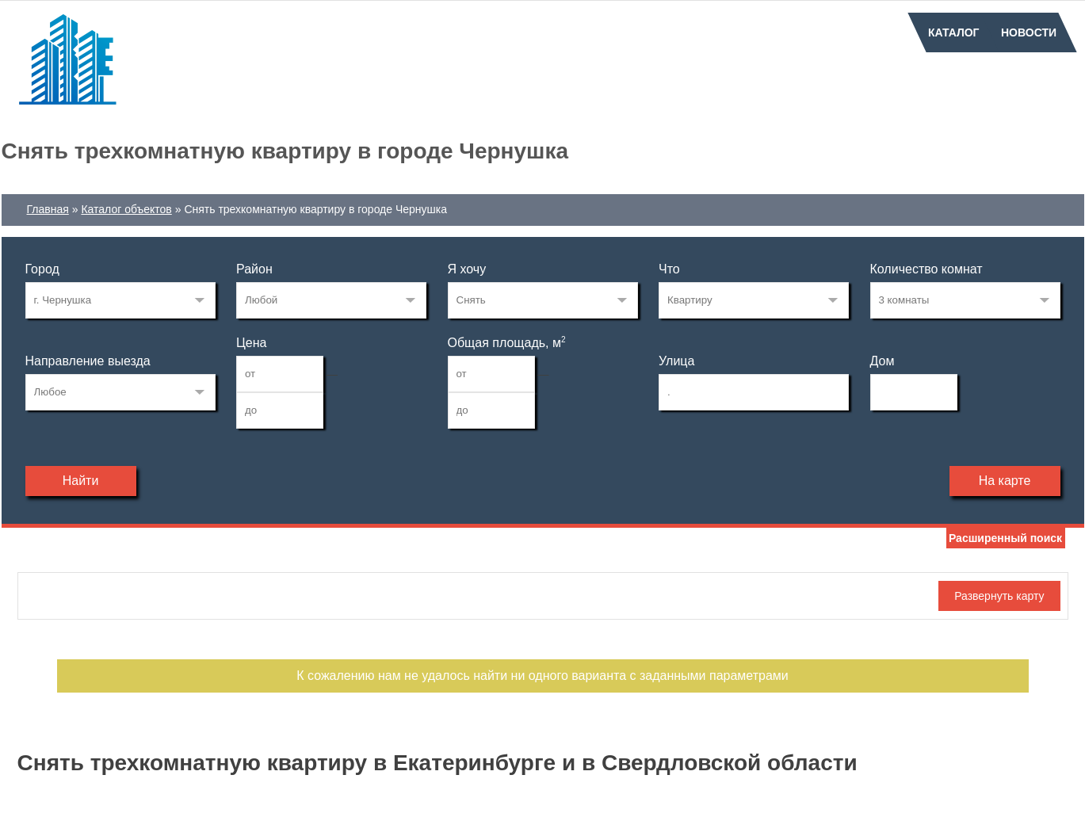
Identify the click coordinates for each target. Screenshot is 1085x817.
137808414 (120, 300)
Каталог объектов (126, 209)
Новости (1028, 32)
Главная (48, 209)
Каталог (954, 32)
